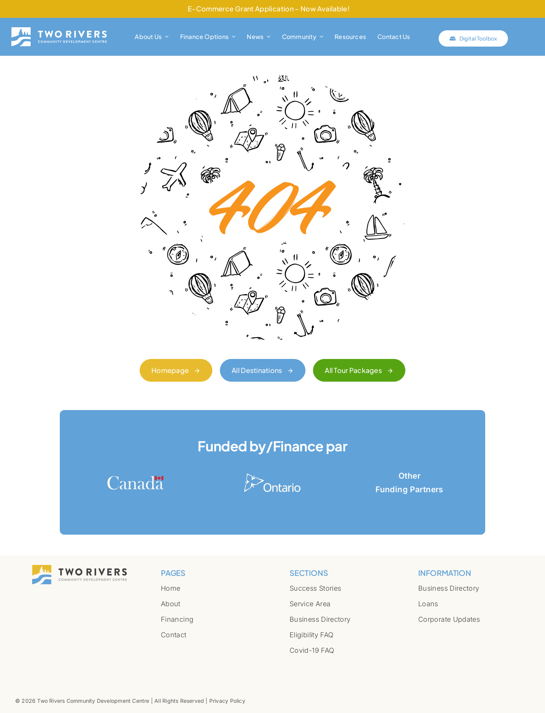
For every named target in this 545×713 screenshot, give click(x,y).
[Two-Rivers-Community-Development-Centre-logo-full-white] (59, 30)
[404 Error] (272, 78)
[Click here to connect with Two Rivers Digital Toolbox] (473, 38)
